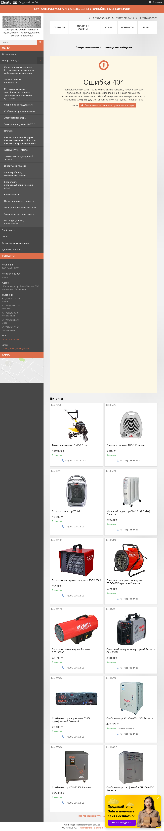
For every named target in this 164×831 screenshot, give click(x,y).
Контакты (127, 27)
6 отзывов (157, 2)
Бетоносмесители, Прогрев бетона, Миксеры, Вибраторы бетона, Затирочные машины (20, 140)
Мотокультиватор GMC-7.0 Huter (71, 445)
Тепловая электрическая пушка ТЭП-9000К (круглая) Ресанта (124, 582)
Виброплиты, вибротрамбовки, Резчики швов (18, 184)
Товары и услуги (10, 60)
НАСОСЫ (8, 130)
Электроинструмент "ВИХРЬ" (19, 124)
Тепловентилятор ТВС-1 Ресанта (125, 445)
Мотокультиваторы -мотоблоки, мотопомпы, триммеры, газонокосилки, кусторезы (18, 94)
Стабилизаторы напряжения (19, 111)
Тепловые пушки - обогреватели (13, 81)
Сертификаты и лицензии (15, 243)
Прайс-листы (9, 230)
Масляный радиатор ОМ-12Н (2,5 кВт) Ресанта (128, 513)
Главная (59, 27)
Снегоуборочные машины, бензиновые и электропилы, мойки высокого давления (19, 70)
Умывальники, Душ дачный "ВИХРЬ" (18, 158)
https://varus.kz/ (10, 339)
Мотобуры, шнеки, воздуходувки (14, 222)
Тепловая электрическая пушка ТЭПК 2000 (76, 580)
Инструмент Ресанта (15, 165)
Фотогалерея (9, 54)
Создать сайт (25, 2)
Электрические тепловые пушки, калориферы (109, 105)
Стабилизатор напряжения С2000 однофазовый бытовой (71, 720)
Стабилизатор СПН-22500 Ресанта (72, 787)
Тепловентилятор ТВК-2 (66, 511)
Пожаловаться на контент (91, 828)
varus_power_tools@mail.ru (16, 348)
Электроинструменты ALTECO (20, 207)
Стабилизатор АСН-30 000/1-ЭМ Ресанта (129, 718)
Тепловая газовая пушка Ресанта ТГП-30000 (71, 651)
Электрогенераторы (15, 117)
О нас (5, 236)
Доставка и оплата (12, 249)
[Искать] (40, 42)
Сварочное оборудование (18, 104)
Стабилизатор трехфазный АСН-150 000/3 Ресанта (130, 789)
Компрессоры (11, 194)
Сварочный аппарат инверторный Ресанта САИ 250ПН (130, 651)
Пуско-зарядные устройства (19, 200)
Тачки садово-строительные (19, 213)
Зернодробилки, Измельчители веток (15, 174)
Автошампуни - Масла (16, 149)
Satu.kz (96, 825)
